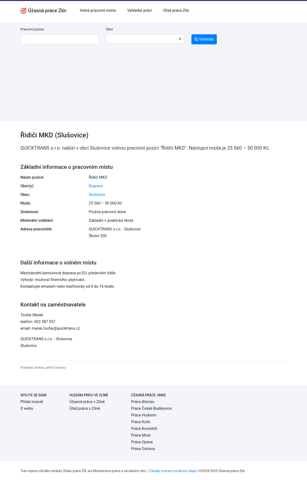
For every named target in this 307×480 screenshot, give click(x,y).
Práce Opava (142, 442)
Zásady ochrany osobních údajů (172, 471)
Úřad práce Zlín (176, 10)
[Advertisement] (153, 88)
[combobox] (145, 38)
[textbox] (115, 38)
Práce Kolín (140, 422)
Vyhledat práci (139, 10)
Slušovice (97, 194)
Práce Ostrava (143, 448)
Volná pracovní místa (98, 10)
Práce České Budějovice (151, 408)
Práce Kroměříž (144, 428)
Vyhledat (204, 39)
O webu (26, 408)
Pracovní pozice (32, 29)
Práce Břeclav (142, 401)
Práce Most (141, 435)
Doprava (96, 186)
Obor (109, 29)
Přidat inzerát (31, 401)
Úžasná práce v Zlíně (87, 401)
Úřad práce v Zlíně (85, 408)
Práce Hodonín (143, 415)
